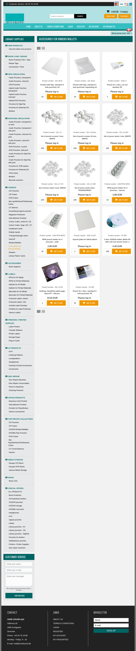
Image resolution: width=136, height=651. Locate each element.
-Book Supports (14, 267)
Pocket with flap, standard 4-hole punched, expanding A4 (85, 86)
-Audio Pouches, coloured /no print (19, 135)
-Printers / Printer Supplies (18, 544)
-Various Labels (14, 312)
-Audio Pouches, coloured (18, 81)
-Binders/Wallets (14, 243)
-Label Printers (14, 327)
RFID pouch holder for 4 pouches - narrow (117, 189)
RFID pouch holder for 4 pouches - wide (52, 240)
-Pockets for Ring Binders (18, 408)
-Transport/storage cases (18, 236)
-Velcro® (11, 239)
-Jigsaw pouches (14, 520)
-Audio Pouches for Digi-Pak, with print (19, 161)
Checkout (124, 16)
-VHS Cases (13, 173)
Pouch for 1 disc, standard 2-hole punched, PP (85, 292)
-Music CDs (12, 481)
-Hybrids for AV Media (16, 284)
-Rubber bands (14, 232)
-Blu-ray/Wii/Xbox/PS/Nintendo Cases (20, 202)
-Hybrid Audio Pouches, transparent (17, 89)
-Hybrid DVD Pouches (17, 101)
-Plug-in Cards (14, 341)
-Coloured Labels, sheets (18, 298)
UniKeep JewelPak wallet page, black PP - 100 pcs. (52, 292)
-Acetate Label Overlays (17, 305)
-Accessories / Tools (16, 67)
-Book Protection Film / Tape (19, 60)
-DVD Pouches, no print (17, 147)
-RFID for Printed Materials (18, 281)
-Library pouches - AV (16, 527)
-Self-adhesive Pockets (17, 218)
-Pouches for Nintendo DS (18, 108)
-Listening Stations (15, 355)
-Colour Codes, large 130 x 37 (20, 225)
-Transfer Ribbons (15, 330)
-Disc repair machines (16, 548)
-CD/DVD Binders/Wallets (18, 429)
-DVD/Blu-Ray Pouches (17, 433)
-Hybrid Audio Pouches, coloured (17, 95)
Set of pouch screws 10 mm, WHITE (85, 137)
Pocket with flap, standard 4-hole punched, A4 (52, 86)
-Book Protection (14, 495)
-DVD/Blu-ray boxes (16, 509)
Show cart (110, 16)
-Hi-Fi (10, 351)
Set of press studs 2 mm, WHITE (117, 136)
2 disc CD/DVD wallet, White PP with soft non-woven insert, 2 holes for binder (117, 240)
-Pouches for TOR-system (18, 166)
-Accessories (13, 369)
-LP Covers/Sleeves (16, 449)
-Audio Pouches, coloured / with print (18, 141)
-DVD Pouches (14, 85)
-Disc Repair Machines (17, 380)
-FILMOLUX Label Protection (19, 309)
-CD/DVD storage (15, 506)
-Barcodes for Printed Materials (20, 295)
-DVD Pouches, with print (18, 150)
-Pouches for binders (16, 537)
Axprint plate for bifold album (85, 239)
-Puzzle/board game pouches (19, 211)
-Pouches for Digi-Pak (16, 104)
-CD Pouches (13, 191)
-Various (11, 452)
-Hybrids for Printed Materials (19, 288)
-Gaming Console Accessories (20, 365)
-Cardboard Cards (15, 229)
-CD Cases (12, 194)
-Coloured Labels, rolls (17, 302)
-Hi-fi (10, 516)
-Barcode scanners (15, 180)
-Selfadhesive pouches (17, 541)
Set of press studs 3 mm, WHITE (52, 188)
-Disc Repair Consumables (18, 383)
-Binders (11, 111)
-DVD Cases (13, 198)
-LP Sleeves (13, 208)
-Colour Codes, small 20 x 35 (19, 222)
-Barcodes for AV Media (17, 291)
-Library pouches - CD (17, 530)
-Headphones (13, 362)
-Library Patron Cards (16, 256)
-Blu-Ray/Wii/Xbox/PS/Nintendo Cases (18, 442)
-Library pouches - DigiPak (18, 534)
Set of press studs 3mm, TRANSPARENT (85, 189)
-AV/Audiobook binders (17, 499)
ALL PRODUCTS (15, 492)
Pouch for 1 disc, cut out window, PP (117, 86)
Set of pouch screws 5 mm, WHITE (52, 137)
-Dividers (11, 252)
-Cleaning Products (15, 390)
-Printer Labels (14, 334)
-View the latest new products (19, 49)
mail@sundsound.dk (22, 644)
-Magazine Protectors (16, 215)
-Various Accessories (16, 412)
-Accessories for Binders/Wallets (14, 247)
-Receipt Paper (14, 337)
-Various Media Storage (17, 470)
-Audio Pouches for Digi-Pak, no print (19, 155)
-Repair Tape (13, 63)
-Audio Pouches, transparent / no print (20, 123)
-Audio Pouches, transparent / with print (20, 129)
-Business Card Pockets (17, 401)
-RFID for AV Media (15, 277)
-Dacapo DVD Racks (16, 467)
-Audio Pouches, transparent (19, 78)
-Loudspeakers (14, 358)
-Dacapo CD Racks (15, 463)
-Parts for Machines (16, 387)
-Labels (11, 523)
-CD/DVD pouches (15, 502)
